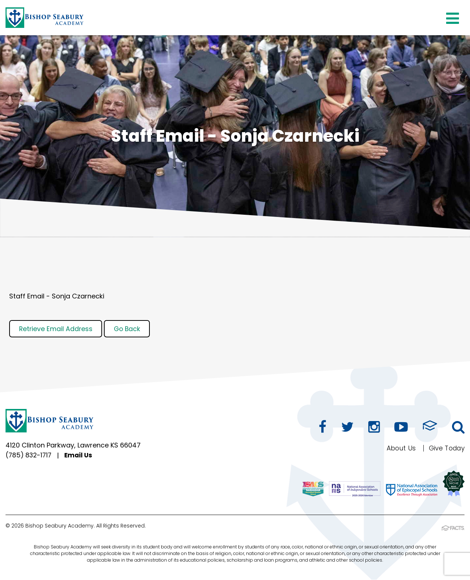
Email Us (80, 457)
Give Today (445, 448)
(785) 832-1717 (30, 457)
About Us (398, 448)
